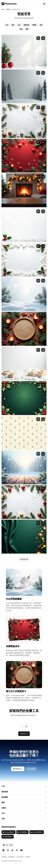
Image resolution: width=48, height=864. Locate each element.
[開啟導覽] (44, 4)
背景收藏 (8, 9)
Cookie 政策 (19, 857)
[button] (24, 786)
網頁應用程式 (8, 837)
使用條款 (4, 857)
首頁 (3, 9)
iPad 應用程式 (22, 832)
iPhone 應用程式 (8, 832)
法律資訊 (27, 857)
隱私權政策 (11, 857)
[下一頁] (26, 726)
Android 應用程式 (36, 832)
